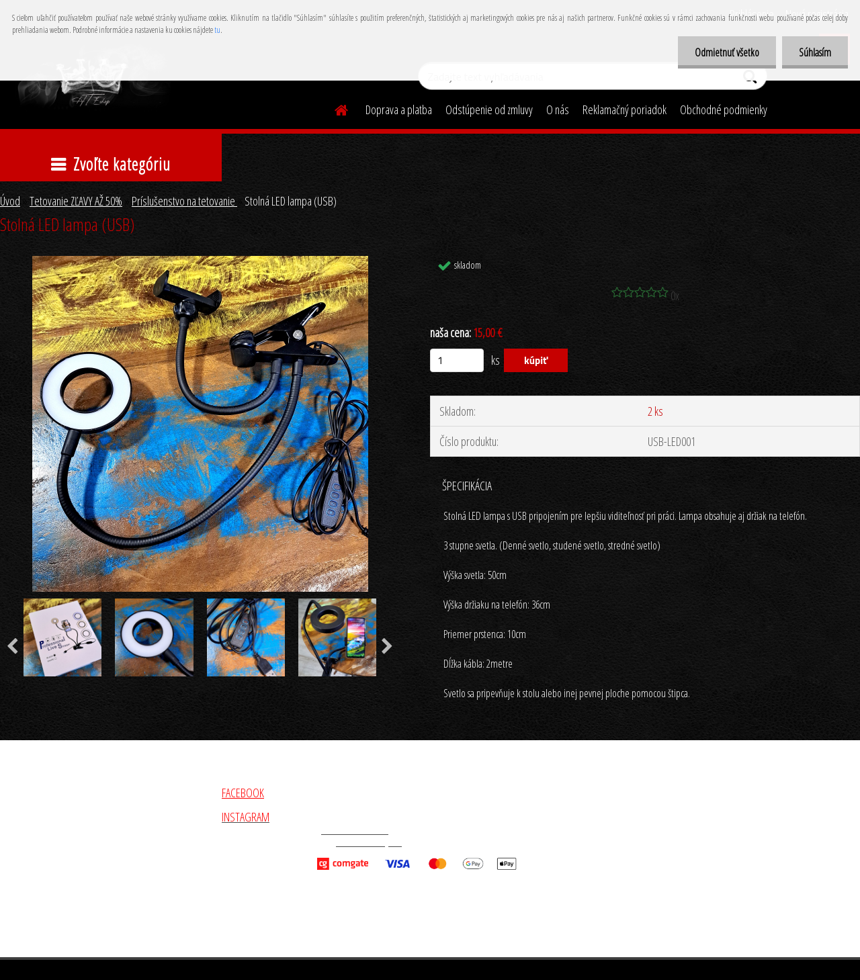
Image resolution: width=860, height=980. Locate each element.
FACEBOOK (243, 793)
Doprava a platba (399, 109)
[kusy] (457, 360)
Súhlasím (815, 52)
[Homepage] (333, 108)
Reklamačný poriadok (624, 109)
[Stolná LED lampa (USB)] (200, 262)
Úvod (10, 201)
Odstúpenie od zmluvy (489, 109)
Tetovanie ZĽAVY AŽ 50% (76, 201)
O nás (557, 109)
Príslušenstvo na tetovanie (184, 201)
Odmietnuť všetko (727, 52)
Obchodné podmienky (723, 109)
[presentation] (387, 646)
